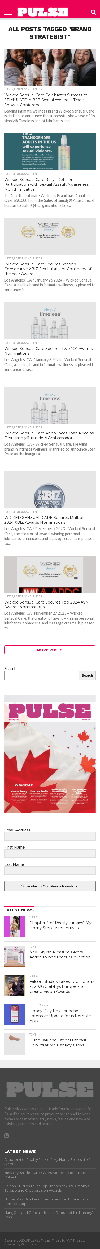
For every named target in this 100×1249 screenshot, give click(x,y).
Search (10, 668)
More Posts (50, 650)
